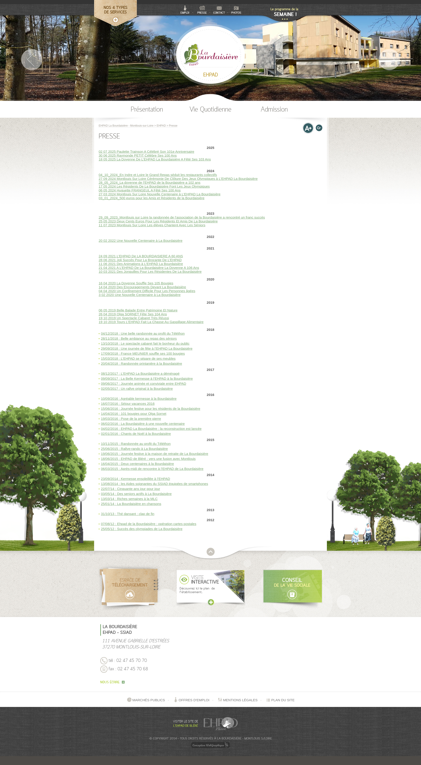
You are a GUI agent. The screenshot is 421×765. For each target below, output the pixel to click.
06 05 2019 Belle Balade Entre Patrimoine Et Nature (138, 310)
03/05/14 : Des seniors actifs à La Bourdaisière (136, 494)
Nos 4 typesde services (116, 10)
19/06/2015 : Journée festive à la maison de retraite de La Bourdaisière (154, 454)
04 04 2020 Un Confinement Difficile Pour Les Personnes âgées (147, 291)
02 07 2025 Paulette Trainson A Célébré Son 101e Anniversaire (146, 151)
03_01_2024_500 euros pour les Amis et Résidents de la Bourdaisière (151, 198)
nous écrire (112, 682)
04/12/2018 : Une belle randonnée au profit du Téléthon (143, 333)
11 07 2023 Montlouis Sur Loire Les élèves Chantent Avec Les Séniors (152, 225)
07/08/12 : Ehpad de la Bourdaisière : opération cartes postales (148, 524)
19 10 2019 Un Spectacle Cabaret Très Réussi (134, 318)
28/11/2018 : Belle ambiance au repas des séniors (139, 338)
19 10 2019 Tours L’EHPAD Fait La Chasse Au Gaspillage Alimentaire (151, 322)
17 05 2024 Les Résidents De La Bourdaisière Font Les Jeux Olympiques (154, 186)
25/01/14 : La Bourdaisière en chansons (131, 504)
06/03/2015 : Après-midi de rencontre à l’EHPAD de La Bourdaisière (152, 469)
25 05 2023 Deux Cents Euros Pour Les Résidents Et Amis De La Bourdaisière (158, 221)
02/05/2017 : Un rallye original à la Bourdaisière (137, 388)
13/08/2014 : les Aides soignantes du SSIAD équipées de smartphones (154, 484)
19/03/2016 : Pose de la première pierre (131, 419)
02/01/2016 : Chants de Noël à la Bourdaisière (136, 434)
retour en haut (210, 552)
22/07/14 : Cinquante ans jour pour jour (130, 489)
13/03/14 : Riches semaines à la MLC (129, 499)
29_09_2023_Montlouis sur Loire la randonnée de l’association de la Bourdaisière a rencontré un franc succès (182, 217)
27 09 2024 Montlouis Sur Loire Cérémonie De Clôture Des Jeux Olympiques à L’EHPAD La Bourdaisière (178, 179)
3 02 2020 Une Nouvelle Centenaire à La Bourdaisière (139, 295)
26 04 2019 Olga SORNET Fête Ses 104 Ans (133, 314)
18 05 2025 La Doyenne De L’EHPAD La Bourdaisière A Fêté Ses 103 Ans (155, 159)
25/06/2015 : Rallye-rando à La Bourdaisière (134, 449)
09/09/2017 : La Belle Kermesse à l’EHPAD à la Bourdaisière (147, 378)
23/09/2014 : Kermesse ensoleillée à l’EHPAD (135, 479)
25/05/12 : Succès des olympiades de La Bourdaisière (142, 529)
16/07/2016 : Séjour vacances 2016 (128, 403)
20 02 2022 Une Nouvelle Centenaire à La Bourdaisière (141, 240)
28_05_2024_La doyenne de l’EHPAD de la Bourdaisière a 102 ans (149, 182)
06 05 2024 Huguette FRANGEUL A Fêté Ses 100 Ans (140, 190)
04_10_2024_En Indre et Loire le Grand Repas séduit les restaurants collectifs (158, 175)
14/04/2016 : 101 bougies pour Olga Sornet (133, 414)
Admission (274, 109)
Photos (236, 10)
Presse (202, 10)
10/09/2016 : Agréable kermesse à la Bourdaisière (139, 398)
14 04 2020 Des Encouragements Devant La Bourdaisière (142, 287)
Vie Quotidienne (210, 109)
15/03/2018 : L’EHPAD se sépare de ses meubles (138, 358)
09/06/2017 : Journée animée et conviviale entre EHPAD (143, 383)
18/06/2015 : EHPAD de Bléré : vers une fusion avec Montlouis (148, 459)
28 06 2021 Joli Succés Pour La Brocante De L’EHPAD (140, 260)
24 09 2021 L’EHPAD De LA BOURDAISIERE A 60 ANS (141, 256)
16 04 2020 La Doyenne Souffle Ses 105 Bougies (136, 283)
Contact (219, 10)
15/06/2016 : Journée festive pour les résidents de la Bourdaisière (150, 409)
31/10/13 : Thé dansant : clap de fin (127, 514)
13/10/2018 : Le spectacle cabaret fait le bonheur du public (145, 343)
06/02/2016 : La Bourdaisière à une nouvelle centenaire (143, 424)
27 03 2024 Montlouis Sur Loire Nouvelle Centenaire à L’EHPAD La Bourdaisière (160, 194)
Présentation (147, 109)
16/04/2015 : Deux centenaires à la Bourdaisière (137, 464)
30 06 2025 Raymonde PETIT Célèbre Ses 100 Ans (138, 155)
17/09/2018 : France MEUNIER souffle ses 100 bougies (143, 353)
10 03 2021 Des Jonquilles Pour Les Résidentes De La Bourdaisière (150, 271)
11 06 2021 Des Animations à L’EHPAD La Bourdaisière (141, 264)
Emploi (184, 10)
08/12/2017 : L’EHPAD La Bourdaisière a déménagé (140, 373)
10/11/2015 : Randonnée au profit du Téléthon (136, 444)
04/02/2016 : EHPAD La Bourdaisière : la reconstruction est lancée (151, 429)
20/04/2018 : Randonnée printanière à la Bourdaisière (141, 363)
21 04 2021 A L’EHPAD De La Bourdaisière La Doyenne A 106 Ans (149, 268)
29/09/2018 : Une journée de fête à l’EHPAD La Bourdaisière (146, 348)
